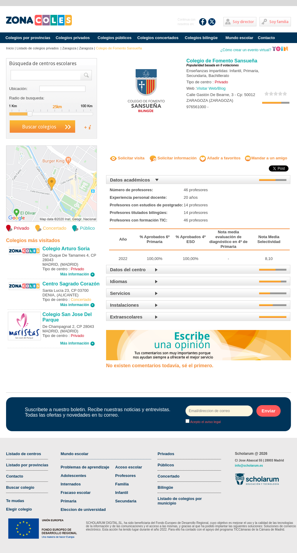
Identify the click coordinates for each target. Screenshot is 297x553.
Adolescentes (73, 475)
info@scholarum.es (249, 465)
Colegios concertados (158, 37)
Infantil (121, 492)
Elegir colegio (19, 509)
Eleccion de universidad (83, 509)
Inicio (10, 48)
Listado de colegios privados (38, 48)
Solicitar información (173, 158)
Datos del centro (128, 269)
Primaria (68, 501)
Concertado (168, 476)
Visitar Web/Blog (211, 88)
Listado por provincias (27, 465)
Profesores (125, 475)
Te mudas (15, 500)
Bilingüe (165, 487)
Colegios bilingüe (201, 37)
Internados (71, 484)
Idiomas (118, 281)
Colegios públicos (115, 37)
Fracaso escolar (76, 492)
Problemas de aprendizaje (85, 467)
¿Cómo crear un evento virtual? (254, 50)
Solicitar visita (127, 158)
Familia (122, 484)
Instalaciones (124, 305)
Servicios (120, 293)
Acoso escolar (128, 467)
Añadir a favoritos (220, 158)
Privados (166, 453)
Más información (77, 274)
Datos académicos (130, 179)
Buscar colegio (20, 487)
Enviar (268, 410)
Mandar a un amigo (266, 158)
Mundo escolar (239, 37)
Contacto (266, 37)
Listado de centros (23, 453)
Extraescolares (126, 316)
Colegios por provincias (27, 37)
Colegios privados (73, 37)
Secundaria (125, 501)
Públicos (166, 465)
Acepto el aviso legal (205, 422)
